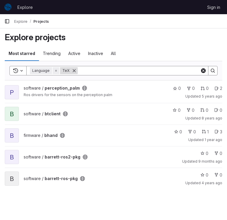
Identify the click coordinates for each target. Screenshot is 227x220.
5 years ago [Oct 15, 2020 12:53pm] (212, 96)
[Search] (139, 70)
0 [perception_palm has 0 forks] (191, 88)
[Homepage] (8, 7)
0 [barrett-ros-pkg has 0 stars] (204, 174)
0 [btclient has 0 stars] (177, 110)
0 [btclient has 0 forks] (190, 110)
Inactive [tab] (95, 53)
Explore (25, 7)
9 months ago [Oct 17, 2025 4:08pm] (210, 161)
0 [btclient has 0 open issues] (218, 110)
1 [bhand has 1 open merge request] (205, 131)
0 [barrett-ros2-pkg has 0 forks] (218, 153)
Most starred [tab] (22, 53)
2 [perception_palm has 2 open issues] (218, 88)
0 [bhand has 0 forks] (192, 131)
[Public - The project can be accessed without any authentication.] (84, 88)
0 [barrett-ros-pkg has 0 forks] (218, 174)
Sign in (213, 7)
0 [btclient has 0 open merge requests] (204, 110)
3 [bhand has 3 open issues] (218, 131)
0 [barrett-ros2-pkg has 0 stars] (204, 153)
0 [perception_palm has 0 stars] (177, 88)
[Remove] (74, 70)
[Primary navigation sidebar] (7, 21)
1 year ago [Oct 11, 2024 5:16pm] (213, 140)
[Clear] (203, 70)
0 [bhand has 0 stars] (178, 131)
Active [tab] (74, 53)
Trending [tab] (52, 53)
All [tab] (113, 53)
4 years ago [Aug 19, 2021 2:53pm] (212, 183)
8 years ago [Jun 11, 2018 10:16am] (212, 118)
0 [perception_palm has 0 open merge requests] (205, 88)
